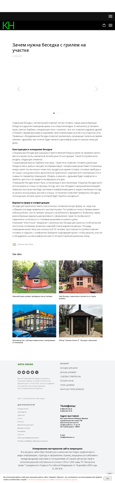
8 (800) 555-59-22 (66, 417)
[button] (104, 25)
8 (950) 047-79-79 (66, 419)
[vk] (36, 380)
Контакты (20, 429)
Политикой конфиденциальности (39, 480)
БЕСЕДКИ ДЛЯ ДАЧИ (69, 376)
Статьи (19, 426)
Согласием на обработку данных (65, 480)
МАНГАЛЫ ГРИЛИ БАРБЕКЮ (72, 397)
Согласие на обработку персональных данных (32, 449)
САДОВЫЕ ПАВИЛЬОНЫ (70, 384)
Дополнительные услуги (25, 433)
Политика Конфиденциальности (28, 445)
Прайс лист (21, 423)
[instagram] (19, 380)
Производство (21, 420)
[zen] (32, 380)
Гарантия (20, 442)
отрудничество (23, 416)
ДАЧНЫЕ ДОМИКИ (68, 380)
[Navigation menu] (110, 16)
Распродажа (21, 439)
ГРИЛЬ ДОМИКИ (67, 393)
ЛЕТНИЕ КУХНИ (67, 388)
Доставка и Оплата (23, 436)
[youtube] (23, 380)
